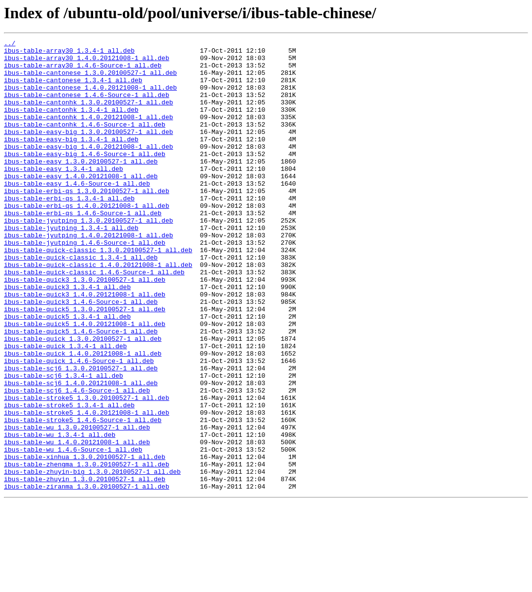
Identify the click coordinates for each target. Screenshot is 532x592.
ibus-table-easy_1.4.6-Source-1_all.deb (77, 212)
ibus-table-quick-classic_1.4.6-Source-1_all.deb (94, 319)
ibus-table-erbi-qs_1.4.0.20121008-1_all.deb (86, 239)
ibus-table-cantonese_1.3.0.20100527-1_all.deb (90, 79)
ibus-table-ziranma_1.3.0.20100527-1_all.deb (86, 576)
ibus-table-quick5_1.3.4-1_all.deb (67, 372)
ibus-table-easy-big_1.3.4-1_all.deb (71, 159)
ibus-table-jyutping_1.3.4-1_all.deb (71, 266)
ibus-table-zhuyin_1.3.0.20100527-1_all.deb (85, 567)
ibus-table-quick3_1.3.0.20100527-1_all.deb (85, 328)
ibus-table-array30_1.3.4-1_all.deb (69, 53)
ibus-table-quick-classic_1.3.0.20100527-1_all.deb (98, 292)
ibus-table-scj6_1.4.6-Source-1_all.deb (77, 461)
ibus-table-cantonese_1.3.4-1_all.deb (73, 88)
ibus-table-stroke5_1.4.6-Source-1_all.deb (83, 496)
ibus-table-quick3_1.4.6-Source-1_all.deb (81, 354)
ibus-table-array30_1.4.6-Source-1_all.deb (83, 70)
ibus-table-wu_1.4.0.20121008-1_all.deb (77, 523)
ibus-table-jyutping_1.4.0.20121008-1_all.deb (88, 274)
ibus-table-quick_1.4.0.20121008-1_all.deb (83, 416)
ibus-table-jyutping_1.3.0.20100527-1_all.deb (88, 257)
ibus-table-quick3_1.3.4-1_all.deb (67, 336)
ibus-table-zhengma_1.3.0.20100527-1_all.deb (86, 549)
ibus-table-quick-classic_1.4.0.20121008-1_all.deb (98, 310)
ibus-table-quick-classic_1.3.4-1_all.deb (81, 301)
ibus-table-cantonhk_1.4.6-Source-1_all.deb (85, 141)
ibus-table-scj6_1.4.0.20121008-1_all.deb (81, 452)
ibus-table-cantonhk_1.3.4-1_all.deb (71, 124)
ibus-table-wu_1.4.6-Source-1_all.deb (73, 531)
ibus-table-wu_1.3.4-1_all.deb (59, 514)
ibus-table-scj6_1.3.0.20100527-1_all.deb (81, 434)
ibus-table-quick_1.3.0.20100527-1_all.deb (83, 399)
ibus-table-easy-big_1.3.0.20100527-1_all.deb (88, 150)
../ (9, 44)
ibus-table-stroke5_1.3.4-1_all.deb (69, 478)
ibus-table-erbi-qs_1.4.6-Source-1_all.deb (83, 248)
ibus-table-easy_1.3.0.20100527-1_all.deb (81, 186)
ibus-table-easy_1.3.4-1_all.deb (63, 195)
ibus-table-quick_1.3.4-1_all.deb (65, 407)
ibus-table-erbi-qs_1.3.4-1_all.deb (69, 230)
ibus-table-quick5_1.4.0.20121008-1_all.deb (85, 381)
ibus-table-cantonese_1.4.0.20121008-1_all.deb (90, 97)
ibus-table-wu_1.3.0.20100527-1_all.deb (77, 505)
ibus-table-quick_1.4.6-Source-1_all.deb (79, 425)
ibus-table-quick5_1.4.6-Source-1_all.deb (81, 390)
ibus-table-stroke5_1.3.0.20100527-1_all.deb (86, 469)
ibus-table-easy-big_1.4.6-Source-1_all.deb (85, 177)
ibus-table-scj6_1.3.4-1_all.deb (63, 443)
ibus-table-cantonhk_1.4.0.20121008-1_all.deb (88, 133)
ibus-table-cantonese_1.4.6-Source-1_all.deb (86, 106)
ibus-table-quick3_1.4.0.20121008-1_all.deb (85, 345)
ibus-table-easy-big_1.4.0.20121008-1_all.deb (88, 168)
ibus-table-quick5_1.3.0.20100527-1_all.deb (85, 363)
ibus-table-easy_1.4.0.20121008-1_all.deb (81, 203)
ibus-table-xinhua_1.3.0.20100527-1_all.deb (85, 540)
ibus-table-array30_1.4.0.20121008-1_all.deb (86, 62)
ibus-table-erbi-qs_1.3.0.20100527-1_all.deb (86, 221)
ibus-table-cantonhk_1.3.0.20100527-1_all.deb (88, 115)
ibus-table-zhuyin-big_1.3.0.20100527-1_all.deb (92, 558)
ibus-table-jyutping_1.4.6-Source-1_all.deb (85, 283)
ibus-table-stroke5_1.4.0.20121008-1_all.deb (86, 487)
